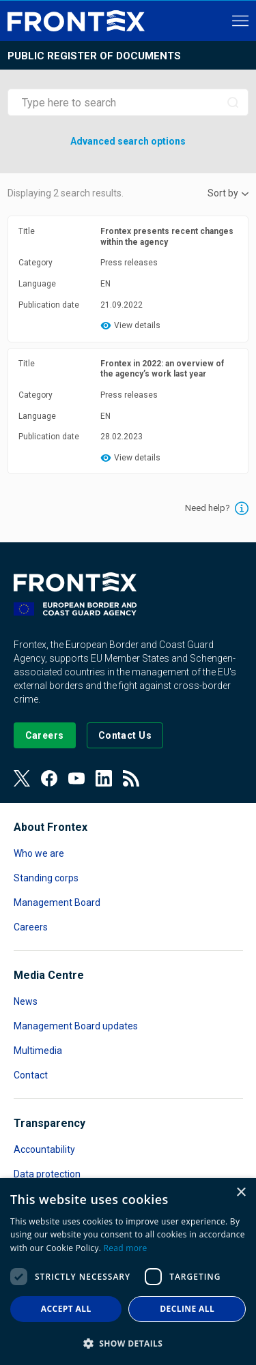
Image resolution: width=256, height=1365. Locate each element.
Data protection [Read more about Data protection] (47, 1174)
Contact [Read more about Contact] (31, 1075)
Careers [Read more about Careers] (31, 927)
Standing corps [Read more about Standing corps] (46, 877)
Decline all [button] (187, 1309)
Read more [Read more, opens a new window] (125, 1248)
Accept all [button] (66, 1309)
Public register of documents (94, 56)
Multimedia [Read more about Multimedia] (38, 1050)
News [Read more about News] (26, 1001)
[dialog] (128, 1271)
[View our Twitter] (22, 778)
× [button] (241, 1193)
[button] (128, 1342)
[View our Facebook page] (49, 778)
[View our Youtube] (76, 778)
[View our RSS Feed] (131, 778)
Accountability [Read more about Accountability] (44, 1149)
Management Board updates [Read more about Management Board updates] (76, 1026)
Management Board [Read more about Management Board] (57, 902)
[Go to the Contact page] (125, 735)
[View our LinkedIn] (104, 778)
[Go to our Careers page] (45, 735)
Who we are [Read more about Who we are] (39, 853)
